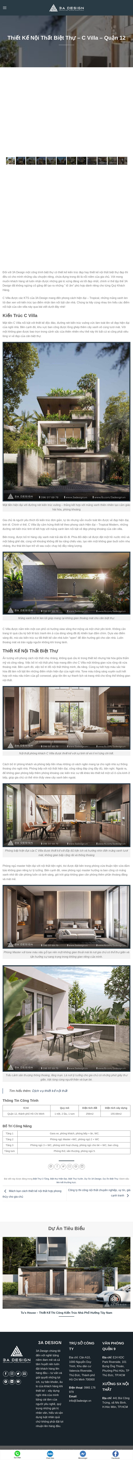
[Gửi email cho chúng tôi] (24, 1374)
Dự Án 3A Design (92, 1178)
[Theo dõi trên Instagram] (12, 1374)
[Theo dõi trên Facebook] (6, 1374)
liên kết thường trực (66, 1182)
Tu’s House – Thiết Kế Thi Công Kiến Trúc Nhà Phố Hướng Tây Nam (66, 1312)
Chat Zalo (50, 1455)
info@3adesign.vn (80, 1400)
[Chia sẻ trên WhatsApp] (51, 1167)
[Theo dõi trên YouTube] (18, 1382)
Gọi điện (17, 1455)
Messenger (82, 1455)
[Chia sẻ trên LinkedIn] (82, 1167)
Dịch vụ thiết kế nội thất (50, 1091)
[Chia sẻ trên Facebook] (57, 1167)
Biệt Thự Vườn (75, 1178)
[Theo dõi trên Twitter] (18, 1374)
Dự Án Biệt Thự (110, 1178)
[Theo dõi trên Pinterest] (6, 1382)
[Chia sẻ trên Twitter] (63, 1167)
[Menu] (5, 7)
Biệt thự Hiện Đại (58, 1178)
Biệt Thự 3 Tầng (41, 1178)
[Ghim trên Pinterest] (76, 1167)
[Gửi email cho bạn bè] (70, 1167)
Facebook (116, 1455)
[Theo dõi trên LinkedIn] (12, 1382)
